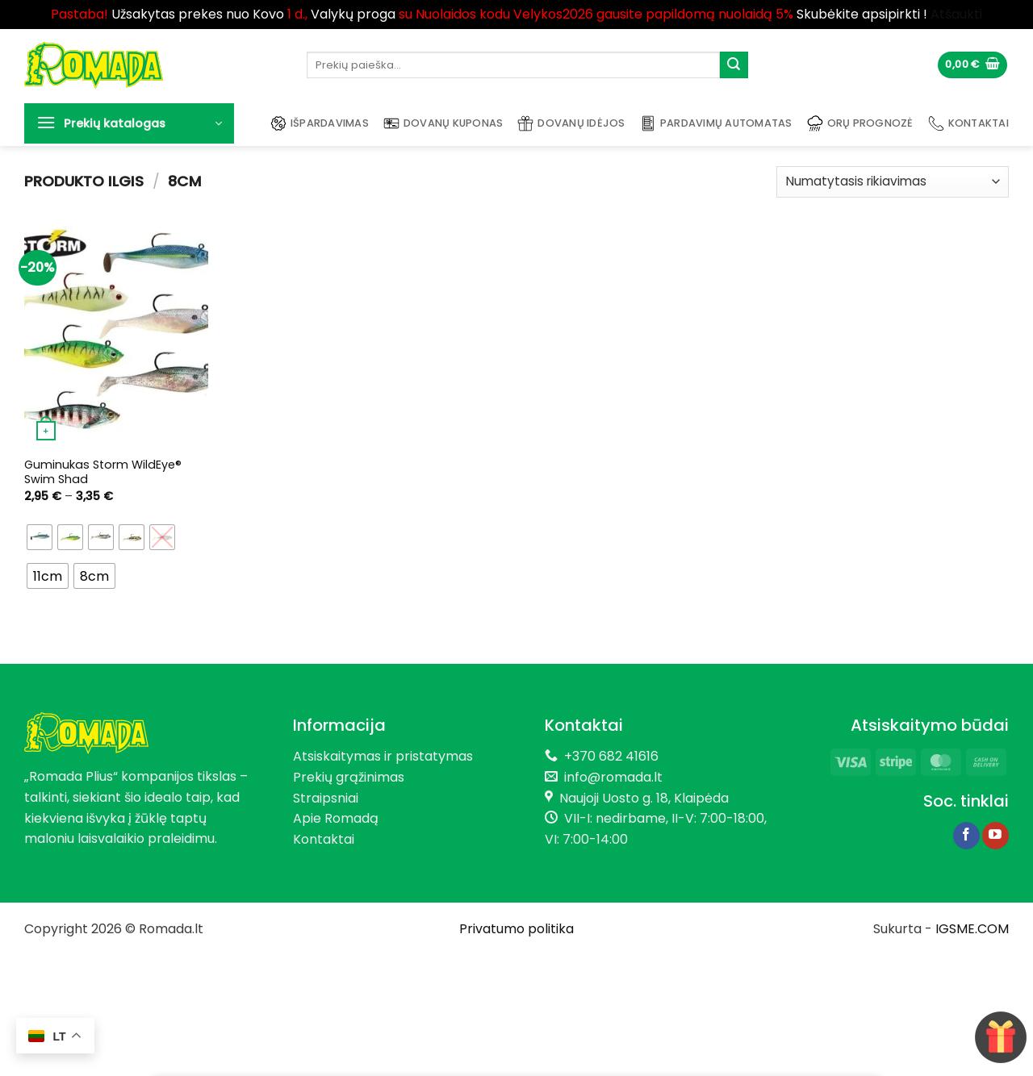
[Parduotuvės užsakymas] (892, 182)
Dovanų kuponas (443, 123)
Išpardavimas (319, 123)
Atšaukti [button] (956, 14)
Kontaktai (968, 123)
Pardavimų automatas (716, 123)
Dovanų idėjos (571, 123)
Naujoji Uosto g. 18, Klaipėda (644, 798)
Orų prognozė (860, 123)
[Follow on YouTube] (995, 835)
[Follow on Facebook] (966, 835)
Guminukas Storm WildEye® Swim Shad (103, 472)
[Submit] (733, 65)
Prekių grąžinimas (348, 777)
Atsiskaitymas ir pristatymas (383, 756)
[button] (972, 65)
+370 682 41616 (611, 756)
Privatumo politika (516, 929)
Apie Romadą (335, 818)
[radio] (39, 537)
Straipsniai (325, 798)
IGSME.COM (972, 929)
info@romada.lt (610, 777)
